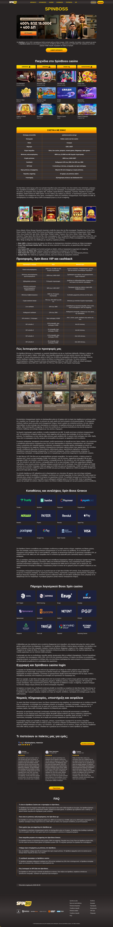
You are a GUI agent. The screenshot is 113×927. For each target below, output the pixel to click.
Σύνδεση (93, 2)
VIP (76, 2)
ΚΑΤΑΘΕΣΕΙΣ (42, 2)
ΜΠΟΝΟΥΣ (33, 2)
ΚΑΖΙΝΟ (51, 2)
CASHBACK (59, 2)
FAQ (71, 915)
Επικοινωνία (93, 908)
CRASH (66, 67)
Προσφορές (93, 905)
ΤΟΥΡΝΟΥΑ (69, 2)
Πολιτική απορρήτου (75, 905)
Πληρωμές (93, 913)
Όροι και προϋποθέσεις (76, 903)
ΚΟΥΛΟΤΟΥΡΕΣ (87, 67)
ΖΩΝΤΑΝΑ (46, 67)
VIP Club (92, 910)
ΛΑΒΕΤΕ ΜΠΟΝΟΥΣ (56, 50)
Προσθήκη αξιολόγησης (88, 743)
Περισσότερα (56, 788)
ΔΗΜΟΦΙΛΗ (26, 67)
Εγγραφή (100, 2)
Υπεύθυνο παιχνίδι (74, 908)
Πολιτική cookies (74, 910)
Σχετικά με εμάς (74, 900)
